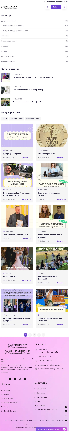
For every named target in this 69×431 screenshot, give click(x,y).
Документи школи (8, 21)
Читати (26, 158)
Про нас (7, 394)
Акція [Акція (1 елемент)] (5, 118)
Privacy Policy (40, 427)
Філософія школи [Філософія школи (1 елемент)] (33, 118)
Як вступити (8, 398)
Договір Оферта (10, 411)
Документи (41, 393)
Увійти (55, 7)
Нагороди (44, 150)
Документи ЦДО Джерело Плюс (15, 31)
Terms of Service (48, 427)
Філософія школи (8, 56)
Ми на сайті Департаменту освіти (32, 420)
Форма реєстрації (8, 61)
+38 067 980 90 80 (61, 2)
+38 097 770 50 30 (49, 2)
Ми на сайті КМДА (11, 420)
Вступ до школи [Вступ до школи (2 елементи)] (17, 118)
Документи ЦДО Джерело (13, 25)
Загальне (9, 150)
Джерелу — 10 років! (12, 154)
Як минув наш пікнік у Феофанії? (27, 102)
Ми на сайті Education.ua (55, 420)
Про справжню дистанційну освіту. (28, 90)
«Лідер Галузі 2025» (46, 154)
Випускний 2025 (10, 277)
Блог (38, 401)
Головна (7, 390)
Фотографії (41, 405)
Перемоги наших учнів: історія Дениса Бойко (33, 77)
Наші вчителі (41, 389)
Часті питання (42, 397)
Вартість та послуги (11, 402)
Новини (8, 189)
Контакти (7, 407)
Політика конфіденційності (47, 410)
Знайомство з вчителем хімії (15, 235)
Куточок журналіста (13, 315)
